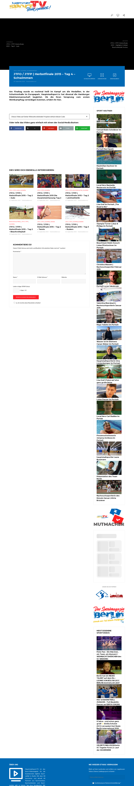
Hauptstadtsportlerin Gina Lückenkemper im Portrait (107, 352)
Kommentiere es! (31, 81)
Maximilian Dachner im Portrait (109, 165)
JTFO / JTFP (17, 70)
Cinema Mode (102, 76)
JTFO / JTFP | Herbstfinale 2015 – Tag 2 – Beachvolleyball (21, 235)
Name (15, 281)
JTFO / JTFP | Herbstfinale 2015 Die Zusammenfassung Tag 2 (49, 201)
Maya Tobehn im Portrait (106, 315)
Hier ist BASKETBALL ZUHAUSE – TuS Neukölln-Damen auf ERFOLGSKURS (109, 681)
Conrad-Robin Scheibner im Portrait (108, 131)
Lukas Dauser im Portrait (106, 388)
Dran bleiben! (114, 76)
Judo (18, 196)
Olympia (23, 70)
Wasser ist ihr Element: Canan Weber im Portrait (108, 333)
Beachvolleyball (15, 227)
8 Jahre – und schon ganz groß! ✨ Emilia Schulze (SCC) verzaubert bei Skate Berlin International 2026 (109, 703)
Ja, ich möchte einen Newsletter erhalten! (27, 307)
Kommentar (17, 256)
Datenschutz (82, 782)
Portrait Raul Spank (104, 148)
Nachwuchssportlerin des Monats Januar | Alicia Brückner (107, 480)
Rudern (81, 227)
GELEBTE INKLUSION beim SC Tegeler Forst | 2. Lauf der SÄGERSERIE (108, 725)
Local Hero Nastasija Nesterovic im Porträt (105, 183)
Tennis (52, 227)
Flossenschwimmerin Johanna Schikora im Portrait (109, 425)
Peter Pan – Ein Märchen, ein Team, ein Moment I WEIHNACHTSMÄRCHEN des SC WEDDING (109, 636)
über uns (74, 782)
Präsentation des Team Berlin (108, 461)
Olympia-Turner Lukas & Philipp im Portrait (106, 220)
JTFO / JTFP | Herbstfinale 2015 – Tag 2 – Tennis (49, 231)
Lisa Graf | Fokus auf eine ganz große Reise (109, 371)
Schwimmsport (32, 70)
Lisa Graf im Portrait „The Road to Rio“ (109, 202)
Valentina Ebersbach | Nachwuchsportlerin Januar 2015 (108, 296)
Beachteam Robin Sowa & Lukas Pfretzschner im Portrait (109, 239)
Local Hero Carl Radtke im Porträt (107, 406)
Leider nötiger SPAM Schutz (21, 290)
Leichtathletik (77, 196)
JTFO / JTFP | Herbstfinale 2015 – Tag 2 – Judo (21, 200)
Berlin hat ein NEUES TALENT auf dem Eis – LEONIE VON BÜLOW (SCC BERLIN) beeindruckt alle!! (108, 659)
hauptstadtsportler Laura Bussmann (107, 444)
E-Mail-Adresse (42, 281)
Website (64, 281)
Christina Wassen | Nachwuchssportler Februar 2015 (108, 259)
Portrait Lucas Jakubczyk (107, 278)
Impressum (91, 782)
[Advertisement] (100, 4)
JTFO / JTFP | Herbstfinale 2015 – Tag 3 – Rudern (77, 231)
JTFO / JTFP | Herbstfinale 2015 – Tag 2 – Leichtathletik (77, 201)
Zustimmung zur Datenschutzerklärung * (107, 760)
